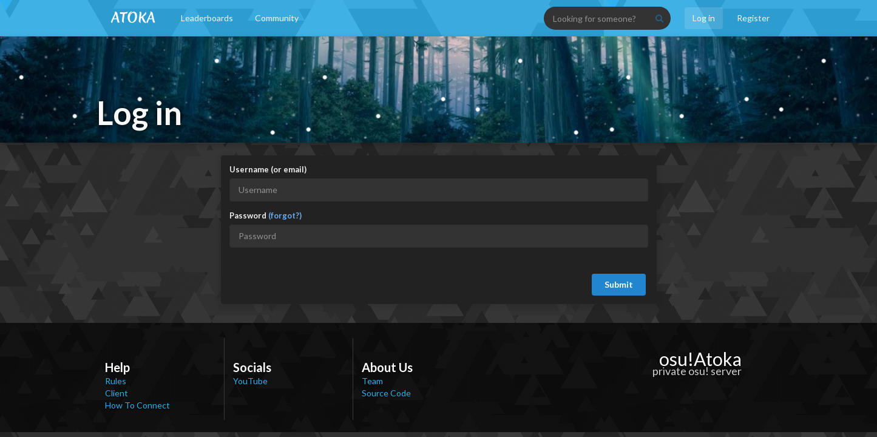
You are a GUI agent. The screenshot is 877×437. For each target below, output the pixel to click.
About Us (387, 367)
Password (265, 215)
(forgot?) (285, 215)
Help (117, 367)
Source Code (386, 393)
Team (372, 381)
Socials (252, 367)
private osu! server (697, 371)
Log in (703, 18)
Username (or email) (267, 169)
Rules (115, 381)
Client (116, 393)
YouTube (250, 381)
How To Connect (137, 405)
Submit (618, 284)
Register (753, 18)
